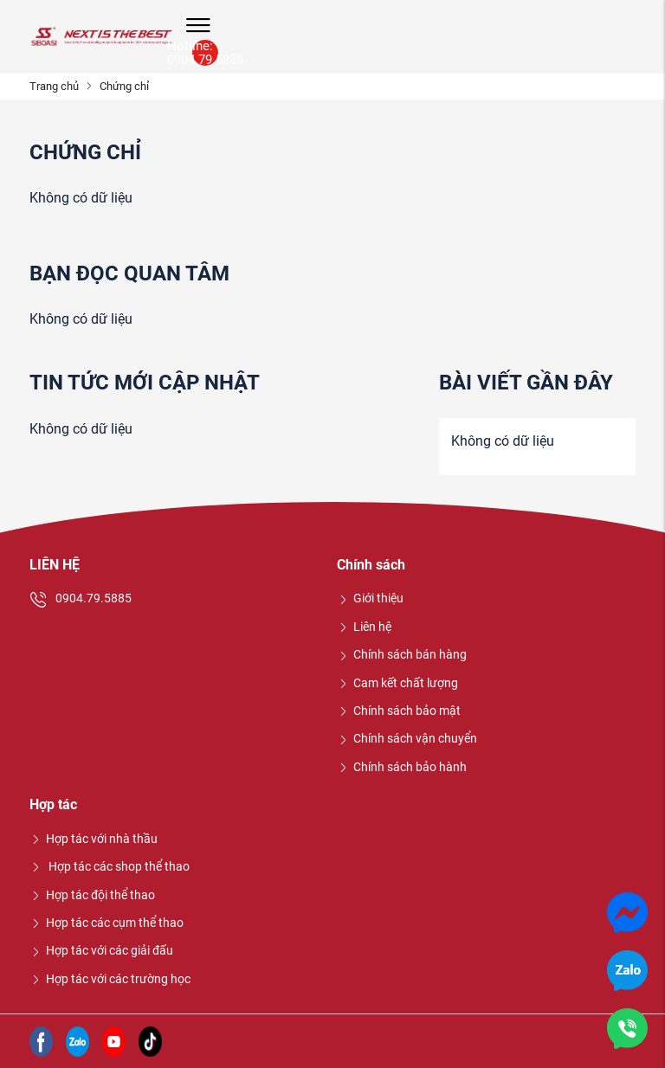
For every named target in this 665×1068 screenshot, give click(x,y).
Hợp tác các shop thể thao (109, 866)
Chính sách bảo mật (399, 710)
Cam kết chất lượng (397, 683)
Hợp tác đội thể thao (92, 895)
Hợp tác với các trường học (109, 979)
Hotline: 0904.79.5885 (205, 53)
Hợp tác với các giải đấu (101, 950)
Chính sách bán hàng (402, 654)
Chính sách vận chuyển (407, 738)
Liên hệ (364, 627)
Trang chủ (54, 86)
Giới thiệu (370, 598)
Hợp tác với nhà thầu (93, 839)
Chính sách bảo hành (402, 767)
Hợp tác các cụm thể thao (106, 923)
